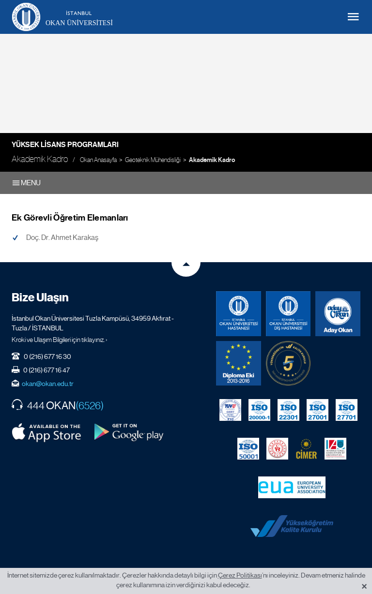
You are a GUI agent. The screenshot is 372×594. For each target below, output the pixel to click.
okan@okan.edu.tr (48, 383)
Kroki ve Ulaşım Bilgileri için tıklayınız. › (60, 339)
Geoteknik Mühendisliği (153, 159)
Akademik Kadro (212, 160)
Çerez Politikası (240, 575)
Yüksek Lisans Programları (65, 144)
